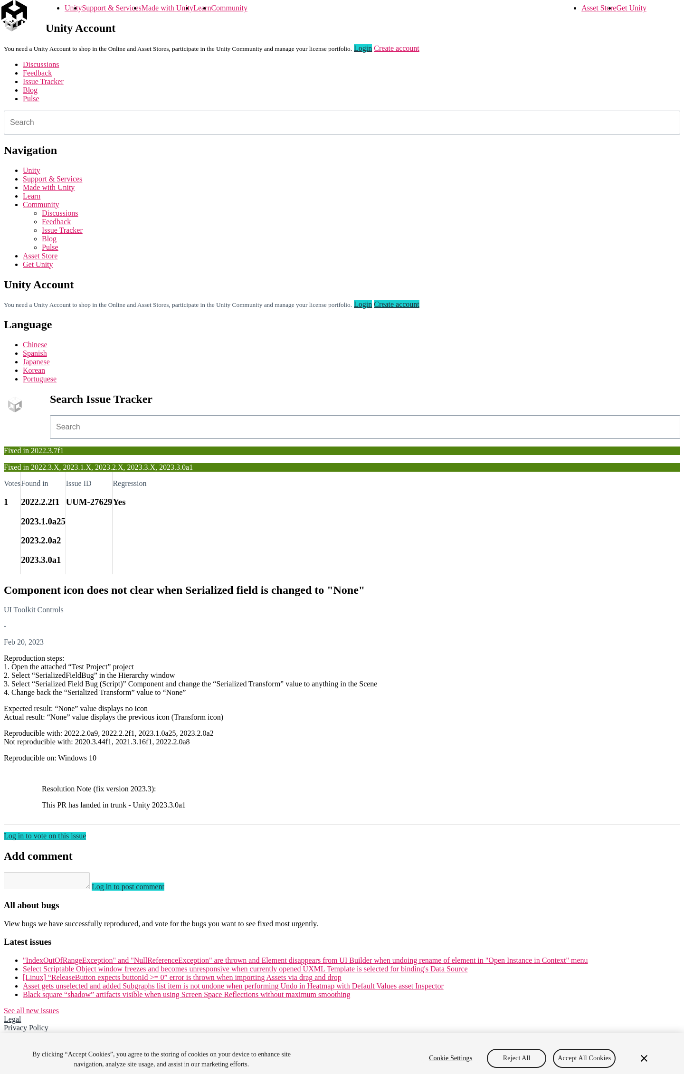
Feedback (37, 73)
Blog (30, 90)
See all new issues (31, 1013)
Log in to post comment (137, 889)
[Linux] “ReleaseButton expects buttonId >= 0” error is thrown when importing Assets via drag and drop (182, 980)
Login (363, 48)
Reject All (517, 1063)
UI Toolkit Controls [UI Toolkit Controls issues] (34, 610)
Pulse (31, 99)
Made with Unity (167, 8)
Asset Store (598, 8)
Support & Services (111, 8)
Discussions (41, 64)
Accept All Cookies (584, 1063)
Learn (202, 8)
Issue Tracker (43, 81)
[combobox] (342, 122)
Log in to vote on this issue (45, 836)
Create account (396, 48)
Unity (73, 8)
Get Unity (631, 8)
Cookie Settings (450, 1063)
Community (229, 8)
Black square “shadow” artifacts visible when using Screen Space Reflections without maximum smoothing (187, 997)
